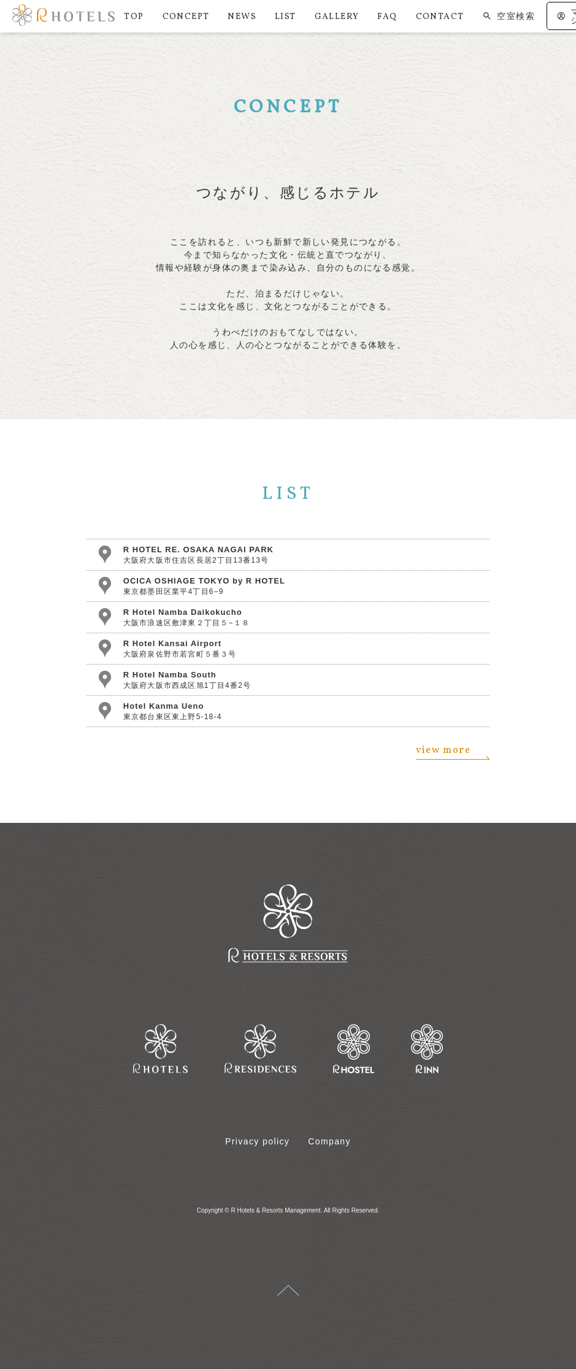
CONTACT (440, 17)
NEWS (242, 17)
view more (453, 753)
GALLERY (337, 17)
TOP (134, 17)
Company (329, 1141)
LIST (285, 17)
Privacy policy (257, 1141)
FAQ (387, 17)
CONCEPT (186, 17)
